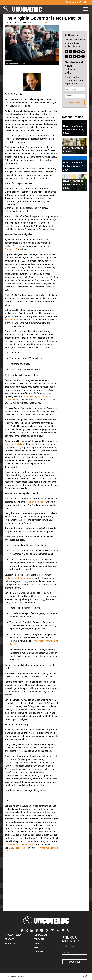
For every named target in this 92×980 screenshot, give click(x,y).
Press (36, 943)
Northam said (11, 319)
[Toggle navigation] (85, 9)
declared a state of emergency (19, 578)
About (37, 947)
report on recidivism (14, 444)
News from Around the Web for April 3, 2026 (73, 184)
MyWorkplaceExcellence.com (19, 844)
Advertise (10, 943)
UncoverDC (23, 9)
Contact (9, 939)
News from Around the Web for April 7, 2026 (73, 130)
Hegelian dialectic (34, 501)
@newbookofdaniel (18, 848)
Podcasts (38, 939)
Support (38, 951)
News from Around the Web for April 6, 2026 (73, 166)
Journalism (40, 935)
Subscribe (74, 102)
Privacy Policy (13, 935)
